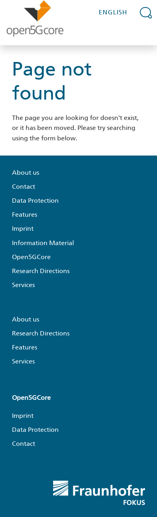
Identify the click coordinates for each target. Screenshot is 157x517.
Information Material (43, 243)
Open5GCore (31, 257)
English (113, 12)
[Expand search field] (146, 12)
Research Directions (41, 271)
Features (24, 214)
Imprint (23, 228)
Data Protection (35, 200)
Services (23, 285)
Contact (23, 186)
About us (25, 172)
